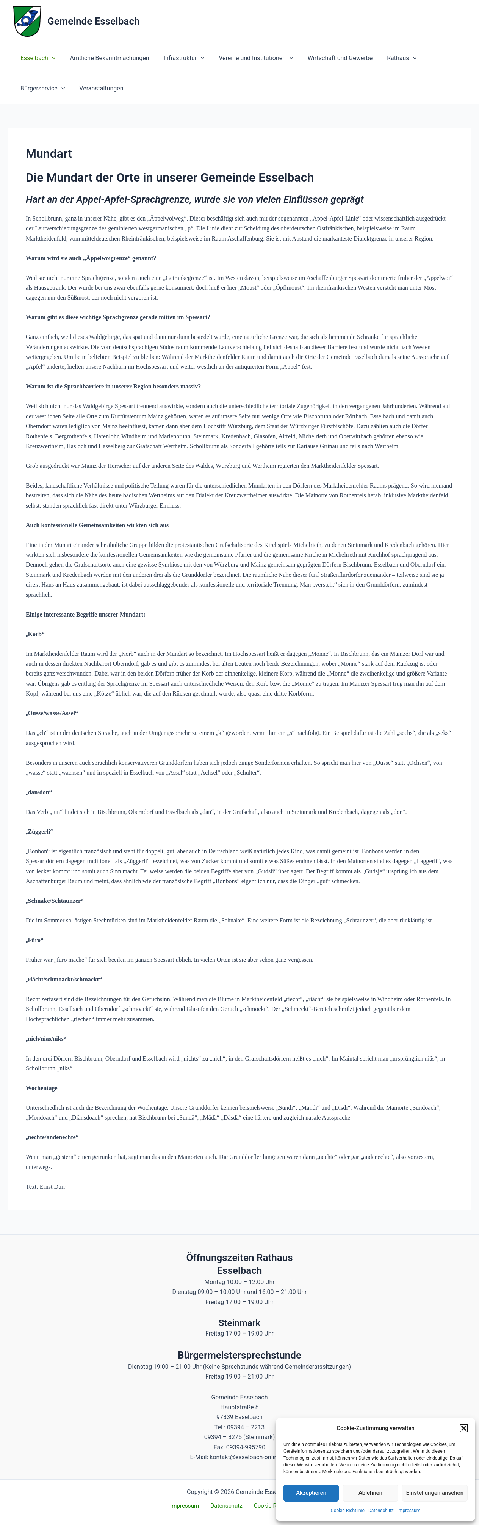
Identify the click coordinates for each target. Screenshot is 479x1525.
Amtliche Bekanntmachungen (106, 58)
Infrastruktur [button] (178, 58)
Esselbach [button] (36, 58)
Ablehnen (370, 1492)
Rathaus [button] (389, 58)
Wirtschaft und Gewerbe (329, 58)
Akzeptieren (311, 1492)
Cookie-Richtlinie (348, 1510)
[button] (464, 1428)
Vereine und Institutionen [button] (248, 58)
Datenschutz (381, 1510)
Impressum (409, 1510)
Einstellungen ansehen (434, 1492)
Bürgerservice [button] (41, 88)
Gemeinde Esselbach (93, 21)
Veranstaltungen (98, 88)
